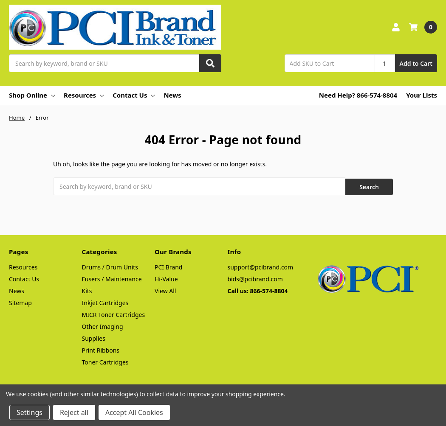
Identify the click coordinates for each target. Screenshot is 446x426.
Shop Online (32, 95)
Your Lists (421, 95)
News (172, 95)
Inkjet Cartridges (105, 301)
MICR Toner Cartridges (113, 313)
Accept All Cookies (134, 412)
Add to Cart (416, 63)
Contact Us (134, 95)
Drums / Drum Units (110, 266)
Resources (84, 95)
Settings (29, 412)
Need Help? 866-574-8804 (358, 95)
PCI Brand (168, 266)
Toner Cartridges (105, 361)
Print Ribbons (101, 349)
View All (165, 290)
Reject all (74, 412)
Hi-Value (166, 278)
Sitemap (20, 301)
